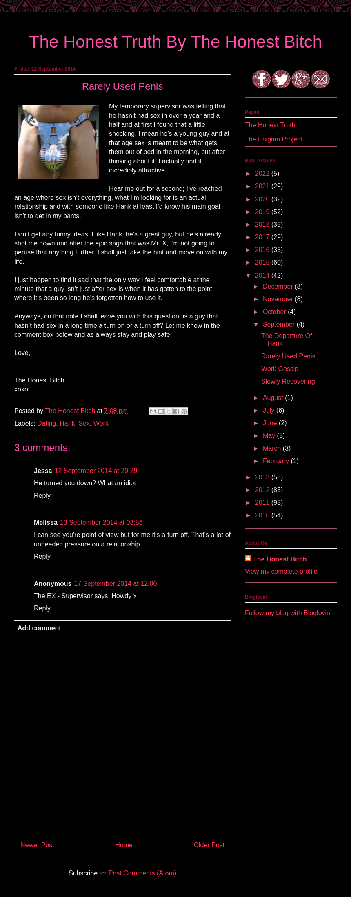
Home (124, 845)
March (273, 448)
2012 (263, 489)
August (274, 397)
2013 (263, 477)
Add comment (39, 628)
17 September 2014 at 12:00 (115, 583)
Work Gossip (279, 368)
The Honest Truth (270, 125)
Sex (84, 423)
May (270, 435)
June (271, 423)
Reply (42, 495)
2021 (263, 186)
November (279, 299)
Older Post (208, 845)
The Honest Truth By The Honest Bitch (175, 41)
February (277, 460)
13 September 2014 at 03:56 (101, 522)
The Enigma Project (273, 139)
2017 (263, 237)
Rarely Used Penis (288, 356)
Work (101, 423)
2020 (263, 199)
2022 (263, 173)
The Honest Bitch (71, 410)
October (275, 311)
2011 (263, 502)
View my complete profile (281, 571)
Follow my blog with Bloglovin (287, 613)
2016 (263, 249)
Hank (67, 423)
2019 (263, 211)
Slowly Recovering (288, 381)
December (279, 286)
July (269, 410)
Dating (46, 423)
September (280, 324)
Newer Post (37, 845)
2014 (263, 275)
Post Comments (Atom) (142, 873)
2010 (263, 515)
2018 (263, 224)
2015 (263, 262)
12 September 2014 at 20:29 (96, 470)
